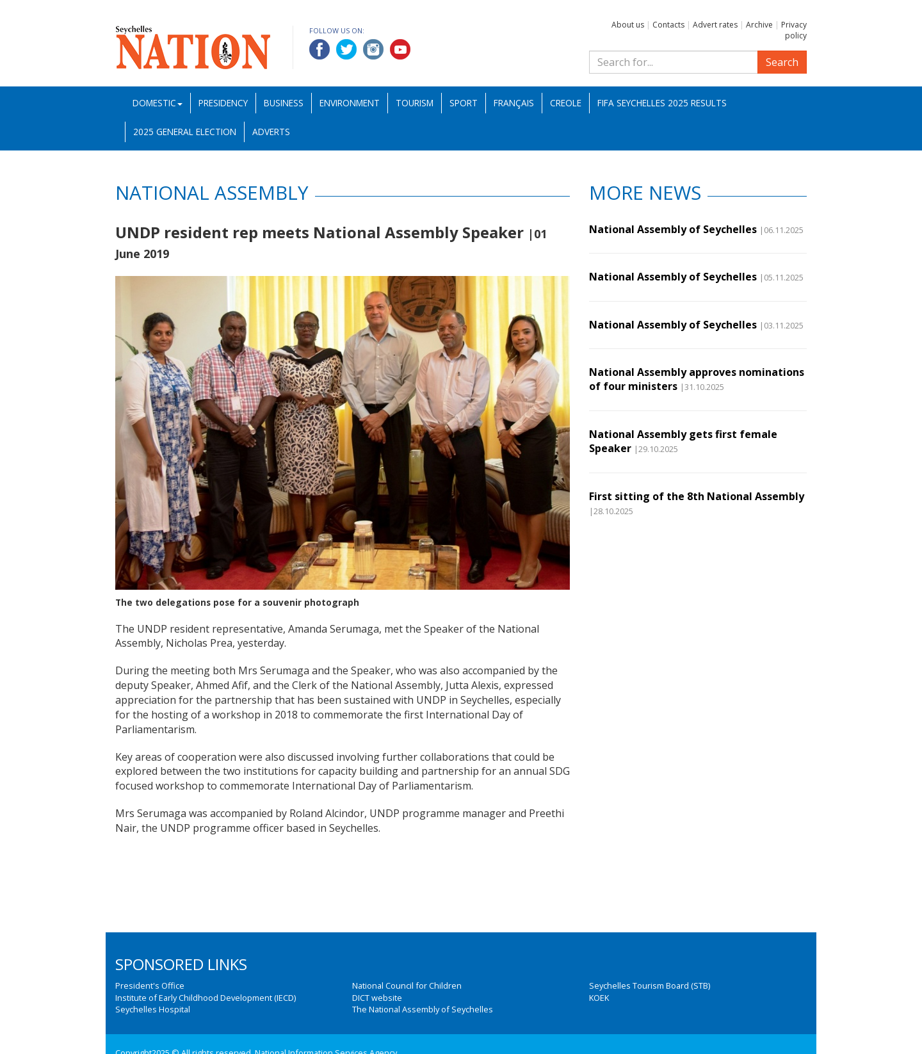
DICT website (377, 997)
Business (283, 103)
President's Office (149, 985)
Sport (463, 103)
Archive (759, 24)
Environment (349, 103)
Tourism (414, 103)
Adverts (271, 132)
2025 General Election (184, 132)
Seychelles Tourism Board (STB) (649, 985)
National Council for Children (407, 985)
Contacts (668, 24)
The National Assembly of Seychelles (422, 1009)
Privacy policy (794, 30)
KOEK (599, 997)
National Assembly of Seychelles (673, 229)
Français (514, 103)
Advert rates (715, 24)
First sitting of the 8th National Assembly (696, 496)
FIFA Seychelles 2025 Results (662, 103)
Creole (565, 103)
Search (782, 62)
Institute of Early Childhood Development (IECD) (205, 997)
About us (627, 24)
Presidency (223, 103)
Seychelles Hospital (152, 1009)
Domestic (157, 103)
